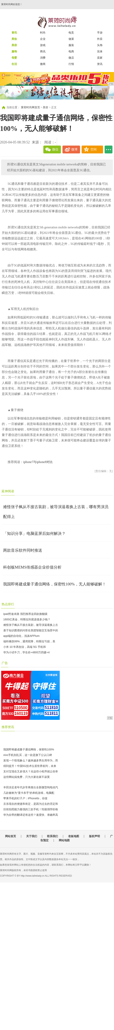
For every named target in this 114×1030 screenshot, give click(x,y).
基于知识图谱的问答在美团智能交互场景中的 (30, 630)
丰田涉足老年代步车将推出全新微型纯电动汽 (30, 787)
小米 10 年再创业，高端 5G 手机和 (24, 646)
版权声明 (94, 836)
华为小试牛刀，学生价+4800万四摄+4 (26, 652)
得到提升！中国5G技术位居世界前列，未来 (29, 765)
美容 (45, 107)
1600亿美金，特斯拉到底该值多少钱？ (26, 619)
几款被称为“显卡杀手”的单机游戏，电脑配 (28, 792)
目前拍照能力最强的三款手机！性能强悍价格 (30, 809)
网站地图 (64, 840)
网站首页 (10, 836)
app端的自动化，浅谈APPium (21, 635)
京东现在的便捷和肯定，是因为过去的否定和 (30, 803)
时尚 (42, 32)
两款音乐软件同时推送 (22, 550)
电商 (71, 51)
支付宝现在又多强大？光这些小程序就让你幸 (30, 771)
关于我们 (31, 836)
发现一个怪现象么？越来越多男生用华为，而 (30, 760)
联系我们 (52, 836)
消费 (42, 57)
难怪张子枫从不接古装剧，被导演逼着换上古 (30, 624)
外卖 (99, 38)
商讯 (42, 51)
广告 (5, 663)
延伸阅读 (8, 491)
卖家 (99, 57)
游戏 (42, 45)
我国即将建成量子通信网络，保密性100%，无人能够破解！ (54, 584)
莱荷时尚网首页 (30, 107)
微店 (71, 57)
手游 (99, 32)
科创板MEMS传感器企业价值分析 (32, 567)
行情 (71, 64)
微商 (42, 64)
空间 (93, 149)
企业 (42, 38)
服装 (71, 45)
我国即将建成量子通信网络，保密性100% (28, 749)
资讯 (99, 64)
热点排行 (8, 604)
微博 (74, 149)
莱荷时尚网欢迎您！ (11, 4)
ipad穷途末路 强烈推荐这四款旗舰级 (25, 613)
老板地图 (73, 836)
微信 (55, 149)
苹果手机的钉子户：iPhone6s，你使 (25, 798)
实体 (99, 51)
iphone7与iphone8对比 (38, 462)
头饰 (99, 45)
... (108, 149)
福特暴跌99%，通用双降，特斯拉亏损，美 (29, 641)
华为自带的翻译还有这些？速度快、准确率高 (30, 814)
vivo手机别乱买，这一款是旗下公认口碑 (27, 755)
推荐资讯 (8, 727)
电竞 (71, 32)
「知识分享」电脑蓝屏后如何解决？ (34, 533)
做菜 (71, 38)
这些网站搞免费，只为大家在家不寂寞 (26, 776)
